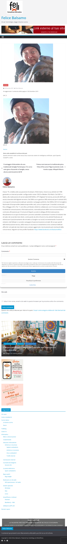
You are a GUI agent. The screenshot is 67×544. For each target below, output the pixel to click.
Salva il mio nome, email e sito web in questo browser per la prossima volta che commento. (34, 301)
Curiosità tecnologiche (9, 343)
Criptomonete (7, 439)
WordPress (40, 538)
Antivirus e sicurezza (11, 445)
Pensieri (6, 85)
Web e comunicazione (30, 343)
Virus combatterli (12, 453)
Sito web (4, 292)
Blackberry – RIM (10, 502)
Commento (5, 251)
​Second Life (8, 465)
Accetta (33, 271)
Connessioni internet (9, 460)
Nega (33, 276)
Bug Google (8, 476)
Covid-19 (3, 431)
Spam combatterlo (10, 471)
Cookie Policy (32, 285)
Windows (7, 488)
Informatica (4, 434)
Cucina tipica (5, 420)
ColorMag (31, 538)
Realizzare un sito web (9, 480)
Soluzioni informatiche (9, 442)
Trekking (3, 429)
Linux (6, 494)
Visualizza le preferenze (33, 280)
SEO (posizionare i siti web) (13, 482)
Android (7, 499)
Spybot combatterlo (12, 447)
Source (5, 149)
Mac (6, 491)
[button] (64, 259)
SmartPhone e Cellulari (10, 497)
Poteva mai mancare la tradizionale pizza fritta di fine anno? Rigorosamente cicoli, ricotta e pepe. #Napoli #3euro (51, 166)
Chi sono (3, 414)
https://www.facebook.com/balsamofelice (47, 229)
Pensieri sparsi (5, 509)
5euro (5, 425)
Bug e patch (6, 474)
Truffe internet (11, 456)
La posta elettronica (9, 468)
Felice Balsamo (13, 17)
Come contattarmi (6, 417)
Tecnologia (20, 343)
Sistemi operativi (8, 485)
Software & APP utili (9, 506)
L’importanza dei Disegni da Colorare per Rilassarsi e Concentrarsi (29, 348)
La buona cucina (8, 422)
